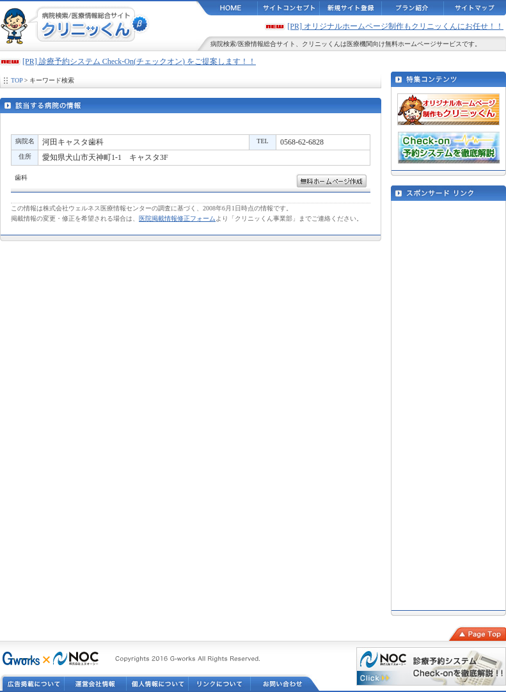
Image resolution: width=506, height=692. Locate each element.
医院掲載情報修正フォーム (177, 218)
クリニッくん (321, 43)
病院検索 (223, 43)
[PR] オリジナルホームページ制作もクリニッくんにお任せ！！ (395, 26)
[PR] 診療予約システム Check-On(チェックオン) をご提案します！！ (139, 61)
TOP (16, 80)
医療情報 (251, 43)
